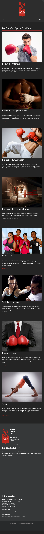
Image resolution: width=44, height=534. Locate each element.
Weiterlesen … (5, 75)
